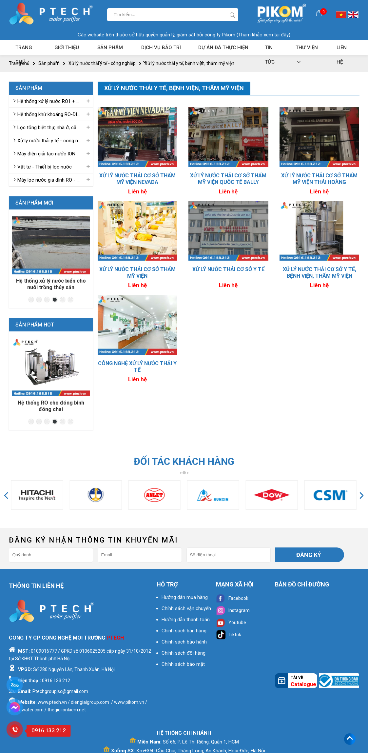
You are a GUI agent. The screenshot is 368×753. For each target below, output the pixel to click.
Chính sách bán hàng (184, 631)
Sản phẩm (110, 50)
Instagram (233, 610)
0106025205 (92, 651)
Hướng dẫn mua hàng (185, 597)
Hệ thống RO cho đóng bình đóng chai (51, 406)
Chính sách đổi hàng (183, 653)
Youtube (231, 622)
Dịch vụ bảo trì (161, 50)
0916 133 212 (56, 680)
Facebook (232, 598)
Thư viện (307, 50)
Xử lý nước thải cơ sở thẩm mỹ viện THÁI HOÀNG (319, 178)
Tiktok (228, 635)
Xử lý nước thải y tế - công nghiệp (102, 63)
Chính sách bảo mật (183, 664)
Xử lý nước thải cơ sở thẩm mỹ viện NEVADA (137, 178)
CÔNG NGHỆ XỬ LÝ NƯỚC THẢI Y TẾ (137, 366)
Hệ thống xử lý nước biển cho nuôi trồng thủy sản (51, 284)
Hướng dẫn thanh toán (186, 620)
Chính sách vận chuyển (186, 608)
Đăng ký (308, 554)
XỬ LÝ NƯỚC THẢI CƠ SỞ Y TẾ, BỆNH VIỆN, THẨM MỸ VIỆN (319, 272)
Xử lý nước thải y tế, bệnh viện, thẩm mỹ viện (189, 63)
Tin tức (270, 50)
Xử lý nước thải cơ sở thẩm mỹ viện (137, 272)
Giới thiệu (66, 50)
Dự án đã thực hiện (223, 50)
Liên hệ (342, 50)
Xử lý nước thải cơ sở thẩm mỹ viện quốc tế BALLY (228, 178)
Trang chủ (23, 50)
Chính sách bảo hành (184, 642)
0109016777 (44, 651)
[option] (51, 253)
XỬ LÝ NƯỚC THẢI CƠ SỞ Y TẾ (228, 269)
